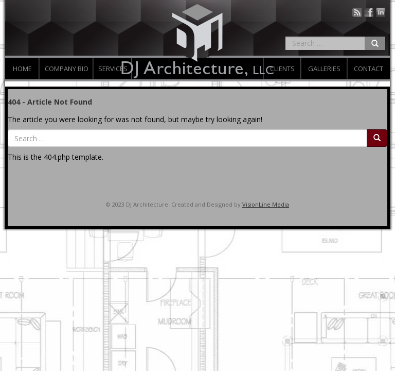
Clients (282, 68)
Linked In (380, 12)
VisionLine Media (265, 204)
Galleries (324, 68)
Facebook (368, 12)
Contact (368, 68)
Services (113, 68)
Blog (357, 12)
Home (22, 68)
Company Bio (66, 68)
